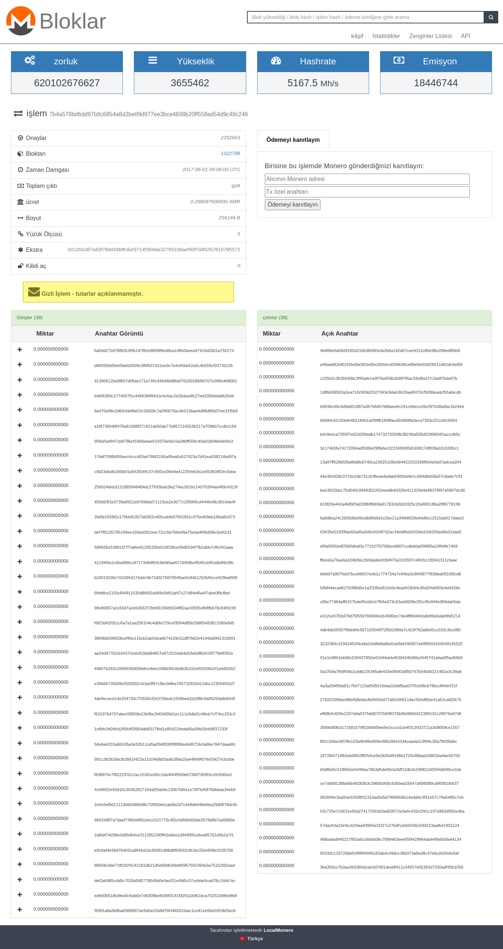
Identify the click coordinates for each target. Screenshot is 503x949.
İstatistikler (386, 36)
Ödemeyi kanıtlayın (293, 140)
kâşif (357, 36)
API (465, 36)
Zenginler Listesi (430, 36)
